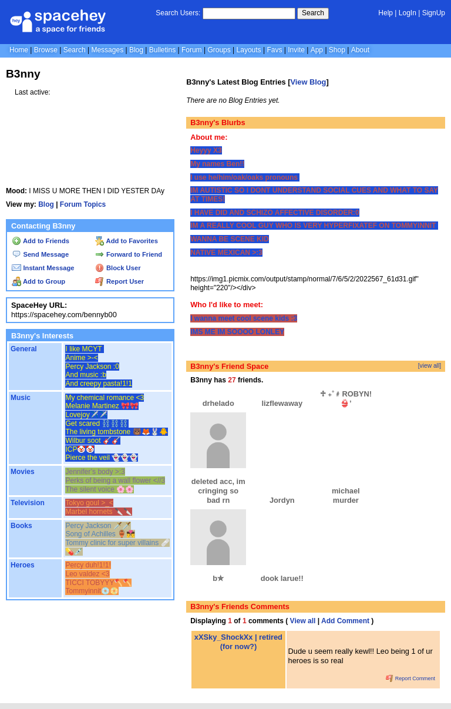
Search (313, 13)
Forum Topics (83, 204)
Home (18, 50)
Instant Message (43, 267)
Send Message (40, 254)
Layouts (249, 50)
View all (303, 621)
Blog (136, 50)
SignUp (433, 13)
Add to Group (38, 281)
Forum (191, 50)
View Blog (308, 82)
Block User (118, 267)
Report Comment (410, 678)
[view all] (429, 365)
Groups (218, 50)
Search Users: (178, 13)
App (317, 50)
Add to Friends (40, 240)
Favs (274, 50)
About (360, 50)
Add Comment (345, 621)
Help (385, 13)
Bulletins (162, 50)
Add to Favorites (126, 240)
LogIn (407, 13)
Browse (46, 50)
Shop (337, 50)
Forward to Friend (128, 254)
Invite (296, 50)
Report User (119, 281)
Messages (107, 50)
